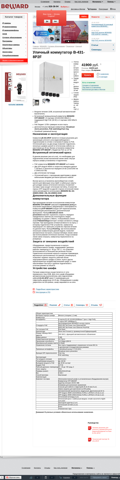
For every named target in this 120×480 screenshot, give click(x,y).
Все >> (108, 17)
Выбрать (64, 6)
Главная (36, 46)
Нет (55, 21)
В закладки (103, 77)
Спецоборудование (10, 55)
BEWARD (43, 46)
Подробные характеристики (47, 289)
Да (47, 21)
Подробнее (38, 305)
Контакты (57, 2)
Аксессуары (7, 52)
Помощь (110, 2)
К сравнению (104, 74)
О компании (45, 2)
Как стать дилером (81, 2)
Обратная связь (14, 477)
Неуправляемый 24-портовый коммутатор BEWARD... (102, 25)
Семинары (80, 305)
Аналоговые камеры (11, 45)
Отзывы (67, 2)
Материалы (97, 2)
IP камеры (6, 23)
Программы (7, 41)
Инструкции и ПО (43, 292)
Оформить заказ (100, 477)
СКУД (4, 34)
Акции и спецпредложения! (13, 60)
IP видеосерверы (9, 27)
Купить (87, 75)
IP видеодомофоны (10, 30)
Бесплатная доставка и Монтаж (93, 89)
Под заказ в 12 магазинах (91, 87)
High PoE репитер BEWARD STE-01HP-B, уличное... (101, 33)
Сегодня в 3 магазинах (90, 85)
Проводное (70, 46)
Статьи (67, 305)
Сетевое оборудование (56, 46)
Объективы (7, 48)
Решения (53, 305)
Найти (84, 16)
